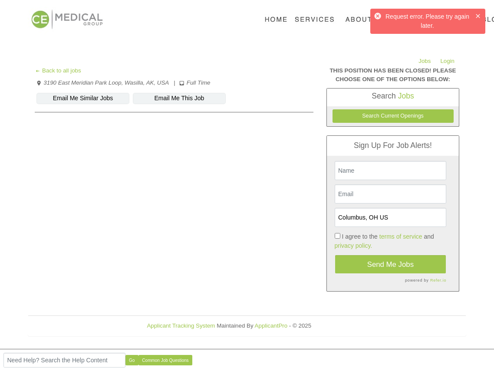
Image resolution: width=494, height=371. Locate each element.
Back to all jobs (58, 70)
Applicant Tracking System (181, 325)
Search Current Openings (393, 116)
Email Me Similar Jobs (83, 98)
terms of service (400, 236)
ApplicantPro (271, 325)
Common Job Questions (165, 360)
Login (447, 61)
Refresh (337, 325)
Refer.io (438, 280)
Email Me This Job (179, 98)
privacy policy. (353, 245)
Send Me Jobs (390, 264)
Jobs (424, 61)
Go (132, 360)
